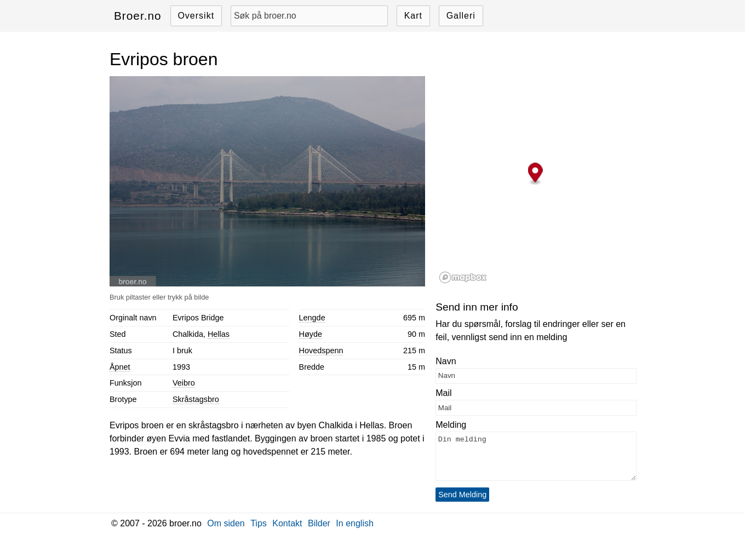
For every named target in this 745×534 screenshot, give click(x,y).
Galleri (460, 15)
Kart (413, 15)
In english (355, 523)
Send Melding (462, 494)
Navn (445, 361)
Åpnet (120, 367)
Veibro (184, 382)
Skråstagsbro (196, 399)
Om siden (225, 523)
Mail (443, 393)
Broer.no (138, 15)
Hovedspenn (321, 350)
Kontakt (287, 523)
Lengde (312, 317)
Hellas (219, 334)
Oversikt (195, 15)
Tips (258, 523)
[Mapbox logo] (463, 277)
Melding (450, 424)
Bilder (319, 523)
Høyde (310, 334)
